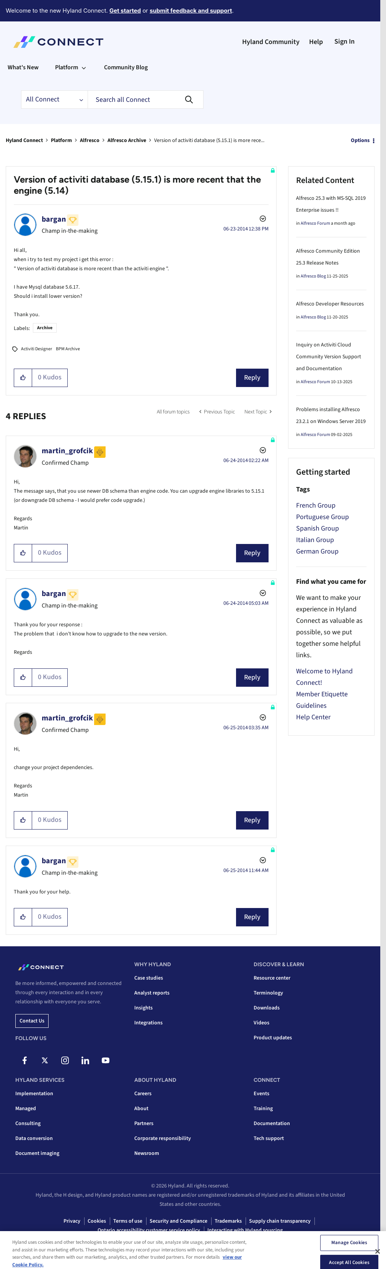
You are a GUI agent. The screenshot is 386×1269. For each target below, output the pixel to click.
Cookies (97, 1221)
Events (261, 1094)
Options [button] (360, 140)
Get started (125, 10)
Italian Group (315, 540)
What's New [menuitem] (23, 67)
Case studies (148, 978)
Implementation (34, 1094)
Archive (44, 328)
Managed (25, 1108)
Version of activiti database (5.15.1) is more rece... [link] (209, 140)
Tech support (269, 1138)
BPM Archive (68, 349)
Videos (261, 1023)
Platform (61, 140)
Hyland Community (271, 42)
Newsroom (146, 1153)
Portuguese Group (322, 517)
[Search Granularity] (54, 99)
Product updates (273, 1038)
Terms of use (127, 1221)
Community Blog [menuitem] (126, 67)
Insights (143, 1008)
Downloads (267, 1008)
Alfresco (89, 140)
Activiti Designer (36, 349)
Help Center (313, 717)
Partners (143, 1123)
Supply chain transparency (280, 1221)
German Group (317, 551)
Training (263, 1108)
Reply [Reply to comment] (252, 553)
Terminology (268, 993)
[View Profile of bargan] (54, 219)
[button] (23, 378)
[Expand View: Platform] (84, 67)
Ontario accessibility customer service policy (149, 1230)
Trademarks (228, 1221)
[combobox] (146, 99)
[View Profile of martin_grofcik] (67, 451)
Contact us (32, 1021)
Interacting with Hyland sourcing (245, 1230)
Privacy (72, 1221)
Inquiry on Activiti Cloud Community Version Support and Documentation (328, 356)
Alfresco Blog (313, 276)
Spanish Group (317, 528)
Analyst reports (151, 993)
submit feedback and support (191, 10)
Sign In (344, 41)
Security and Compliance (178, 1221)
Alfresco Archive (126, 140)
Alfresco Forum (315, 223)
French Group (316, 505)
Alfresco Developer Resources (330, 304)
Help (316, 42)
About (141, 1108)
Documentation (272, 1123)
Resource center (272, 978)
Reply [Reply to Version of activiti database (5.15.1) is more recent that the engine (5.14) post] (252, 377)
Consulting (28, 1123)
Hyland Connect (24, 140)
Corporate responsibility (162, 1138)
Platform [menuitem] (66, 67)
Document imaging (37, 1153)
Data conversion (34, 1138)
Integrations (148, 1023)
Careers (142, 1094)
